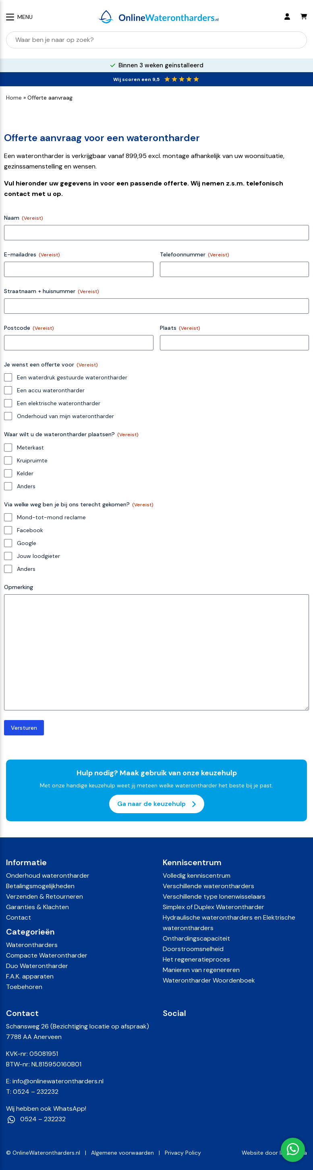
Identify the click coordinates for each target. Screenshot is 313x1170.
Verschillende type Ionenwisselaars (214, 896)
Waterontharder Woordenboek (209, 980)
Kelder (25, 473)
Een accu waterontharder (51, 390)
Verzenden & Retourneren (44, 896)
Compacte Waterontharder (46, 955)
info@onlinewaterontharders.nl (58, 1081)
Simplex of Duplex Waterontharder (213, 907)
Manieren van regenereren (201, 970)
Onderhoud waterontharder (47, 875)
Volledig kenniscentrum (196, 875)
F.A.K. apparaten (30, 976)
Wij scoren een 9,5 (136, 79)
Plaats (180, 328)
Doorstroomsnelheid (193, 949)
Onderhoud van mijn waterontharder (65, 416)
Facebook (30, 530)
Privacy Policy (183, 1152)
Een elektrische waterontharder (58, 403)
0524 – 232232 (35, 1091)
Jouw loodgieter (38, 556)
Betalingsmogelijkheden (40, 886)
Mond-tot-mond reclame (51, 517)
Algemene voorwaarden (122, 1152)
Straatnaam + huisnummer (51, 291)
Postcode (29, 328)
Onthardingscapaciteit (196, 938)
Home (14, 97)
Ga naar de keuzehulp (156, 804)
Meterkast (30, 447)
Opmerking (18, 587)
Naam (23, 218)
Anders (26, 486)
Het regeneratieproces (196, 959)
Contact (18, 917)
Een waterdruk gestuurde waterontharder (72, 377)
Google (26, 543)
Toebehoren (24, 987)
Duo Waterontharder (37, 966)
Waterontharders (32, 945)
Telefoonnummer (194, 254)
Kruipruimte (32, 460)
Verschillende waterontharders (208, 886)
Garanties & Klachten (37, 907)
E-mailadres (32, 254)
